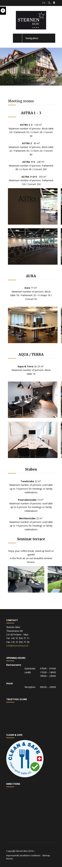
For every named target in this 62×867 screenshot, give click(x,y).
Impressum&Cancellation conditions (23, 855)
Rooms (9, 858)
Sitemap (46, 855)
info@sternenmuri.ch (17, 645)
